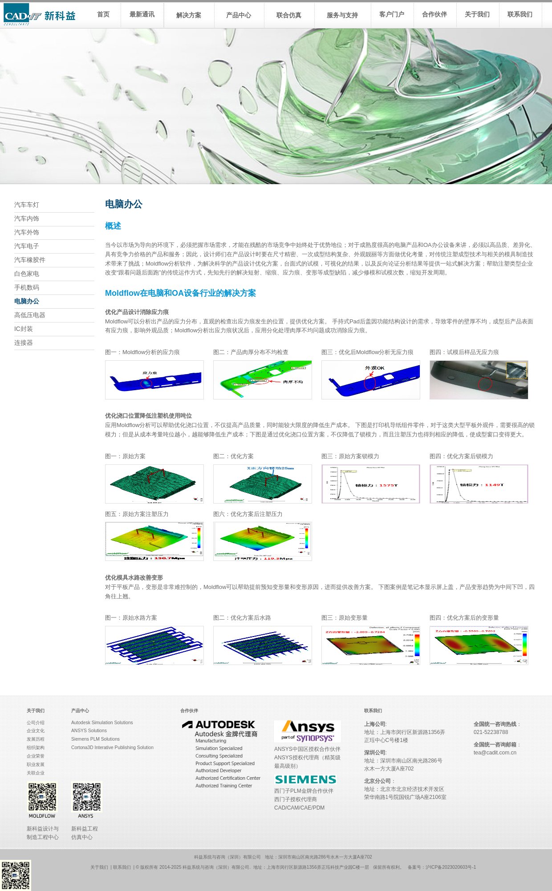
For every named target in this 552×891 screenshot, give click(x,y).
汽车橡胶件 (29, 260)
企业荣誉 (36, 756)
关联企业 (36, 772)
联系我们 (122, 867)
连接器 (23, 342)
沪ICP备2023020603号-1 (451, 867)
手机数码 (26, 287)
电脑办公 (26, 301)
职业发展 (36, 764)
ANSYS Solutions (89, 730)
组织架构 (36, 747)
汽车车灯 (26, 205)
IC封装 (23, 329)
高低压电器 (29, 315)
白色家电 (26, 273)
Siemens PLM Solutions (95, 739)
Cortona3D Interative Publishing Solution (112, 747)
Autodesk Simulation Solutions (102, 722)
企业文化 (36, 730)
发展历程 (36, 739)
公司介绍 (36, 722)
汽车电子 (26, 246)
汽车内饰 (26, 218)
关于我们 (99, 867)
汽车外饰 (26, 232)
